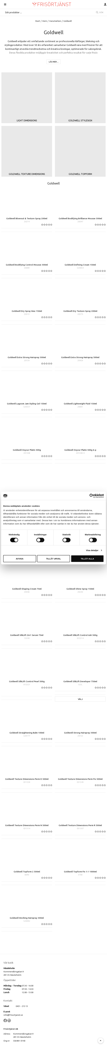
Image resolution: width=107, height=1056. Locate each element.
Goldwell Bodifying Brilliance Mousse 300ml (80, 218)
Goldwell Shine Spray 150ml (80, 589)
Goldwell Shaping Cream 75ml (27, 589)
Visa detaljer (92, 550)
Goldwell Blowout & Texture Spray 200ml (26, 218)
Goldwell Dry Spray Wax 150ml (27, 311)
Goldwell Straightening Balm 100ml (26, 733)
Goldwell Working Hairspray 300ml (27, 918)
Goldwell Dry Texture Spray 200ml (80, 311)
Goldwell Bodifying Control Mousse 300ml (27, 265)
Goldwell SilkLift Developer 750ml (80, 681)
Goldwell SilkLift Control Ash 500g (80, 635)
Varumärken (55, 21)
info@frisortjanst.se (13, 1015)
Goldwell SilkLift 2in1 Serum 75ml (26, 635)
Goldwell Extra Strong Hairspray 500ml (80, 357)
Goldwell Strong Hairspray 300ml (80, 733)
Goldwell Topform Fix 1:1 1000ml (80, 871)
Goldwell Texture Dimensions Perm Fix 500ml (80, 779)
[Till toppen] (100, 1040)
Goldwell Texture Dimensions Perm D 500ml (26, 779)
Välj (80, 699)
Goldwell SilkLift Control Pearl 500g (27, 681)
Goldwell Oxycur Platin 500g (27, 450)
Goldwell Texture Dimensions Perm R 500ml (80, 825)
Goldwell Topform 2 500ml (27, 871)
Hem (44, 21)
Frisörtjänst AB (10, 1029)
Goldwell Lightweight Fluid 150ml (80, 403)
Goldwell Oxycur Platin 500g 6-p (80, 450)
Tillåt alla (87, 558)
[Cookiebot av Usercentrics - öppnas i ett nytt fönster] (91, 496)
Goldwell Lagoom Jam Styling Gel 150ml (27, 403)
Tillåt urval (53, 558)
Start (37, 21)
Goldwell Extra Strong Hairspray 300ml (27, 357)
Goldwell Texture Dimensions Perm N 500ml (26, 825)
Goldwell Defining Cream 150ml (80, 265)
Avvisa (19, 558)
